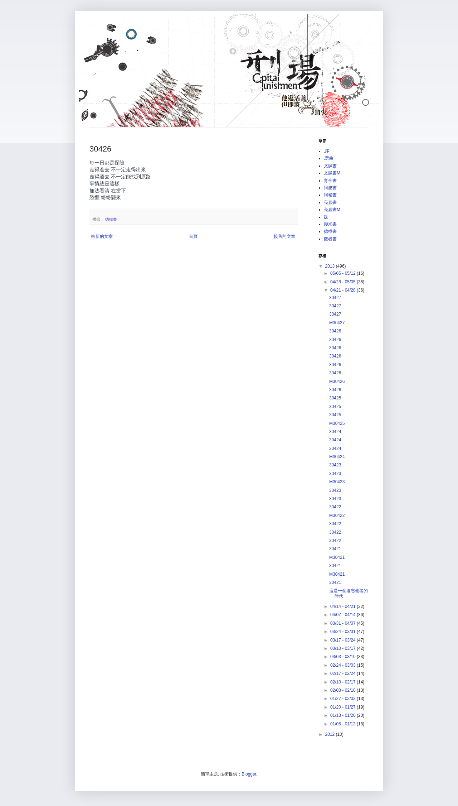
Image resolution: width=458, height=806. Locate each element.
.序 (326, 151)
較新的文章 (102, 236)
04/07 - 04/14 (343, 614)
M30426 (337, 381)
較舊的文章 (284, 236)
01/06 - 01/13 (343, 723)
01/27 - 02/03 (343, 698)
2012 (330, 734)
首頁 (193, 236)
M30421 (337, 557)
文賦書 (330, 165)
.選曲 (328, 158)
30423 (335, 464)
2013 (330, 266)
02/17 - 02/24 (343, 673)
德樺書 (111, 219)
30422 (335, 506)
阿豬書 (330, 194)
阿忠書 (330, 187)
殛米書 (330, 224)
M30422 (337, 515)
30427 (335, 297)
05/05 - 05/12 (343, 273)
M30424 (337, 456)
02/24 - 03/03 (343, 665)
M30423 (337, 481)
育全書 (330, 180)
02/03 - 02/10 (343, 690)
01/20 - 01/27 (343, 707)
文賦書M (332, 173)
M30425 (337, 423)
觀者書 (330, 238)
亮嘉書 (330, 202)
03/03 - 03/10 (343, 656)
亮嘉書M (332, 209)
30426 (335, 331)
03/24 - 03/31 (343, 631)
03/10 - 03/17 (343, 648)
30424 (335, 431)
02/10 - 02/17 (343, 682)
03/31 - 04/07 (343, 623)
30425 (335, 397)
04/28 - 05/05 (343, 281)
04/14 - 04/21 (343, 606)
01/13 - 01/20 (343, 715)
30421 (335, 548)
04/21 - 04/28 (343, 290)
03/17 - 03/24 (343, 640)
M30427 (337, 322)
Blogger (249, 774)
